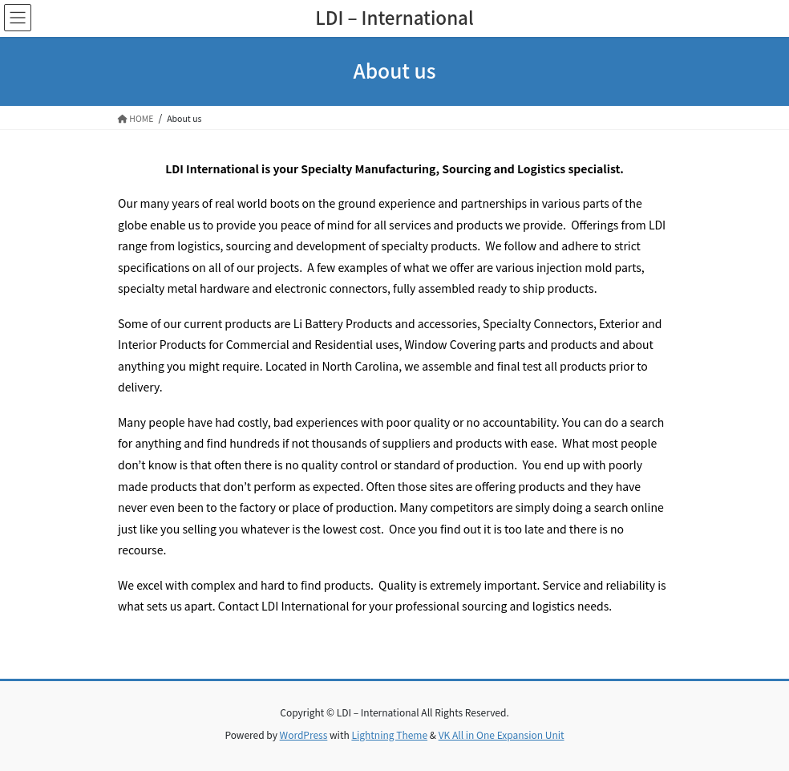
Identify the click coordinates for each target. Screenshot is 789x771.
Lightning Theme (389, 734)
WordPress (304, 734)
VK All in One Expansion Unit (501, 734)
